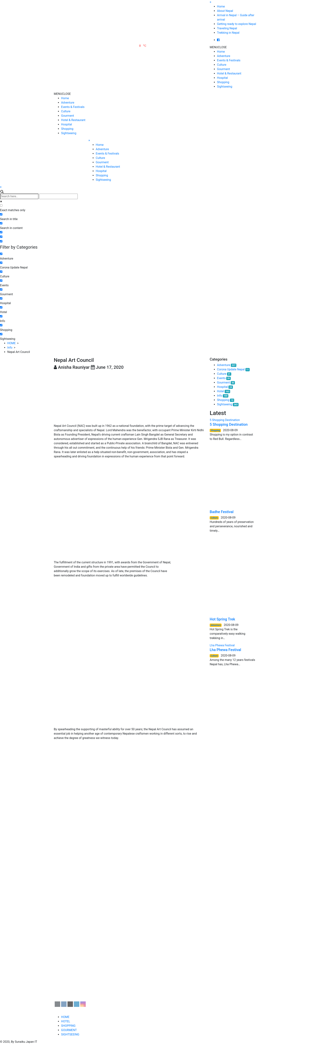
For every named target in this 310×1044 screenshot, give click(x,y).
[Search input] (19, 196)
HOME (11, 343)
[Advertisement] (129, 396)
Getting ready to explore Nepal (236, 24)
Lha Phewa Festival (225, 650)
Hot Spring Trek (222, 619)
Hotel (220, 391)
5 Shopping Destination (229, 424)
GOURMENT (69, 1030)
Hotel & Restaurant (229, 73)
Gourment (223, 69)
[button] (218, 47)
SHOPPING (68, 1025)
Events (221, 378)
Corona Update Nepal (231, 369)
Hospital (222, 78)
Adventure (223, 56)
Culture (221, 64)
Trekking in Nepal (228, 32)
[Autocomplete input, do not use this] (58, 196)
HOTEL (65, 1021)
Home (221, 6)
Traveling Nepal (227, 28)
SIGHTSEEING (70, 1034)
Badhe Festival (222, 512)
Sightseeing (224, 86)
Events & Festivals (228, 60)
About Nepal (225, 11)
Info (9, 347)
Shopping (223, 82)
